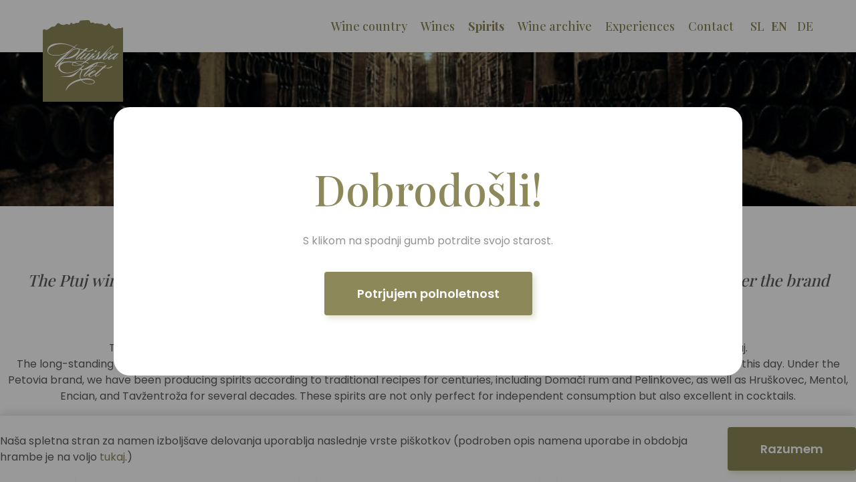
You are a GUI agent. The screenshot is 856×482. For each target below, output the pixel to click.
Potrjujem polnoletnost (428, 293)
